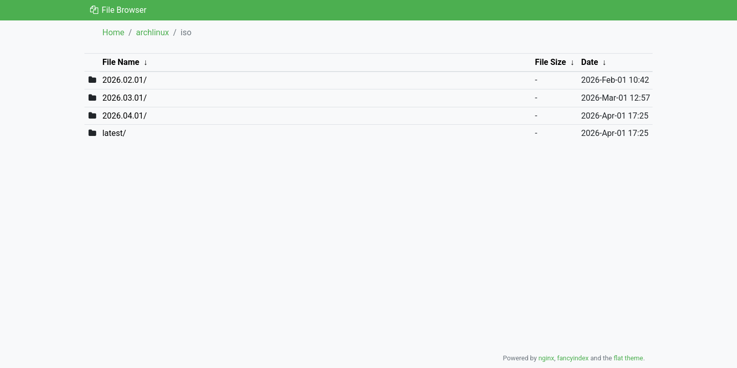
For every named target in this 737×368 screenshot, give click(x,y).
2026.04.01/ (124, 116)
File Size (550, 62)
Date (589, 62)
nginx (546, 358)
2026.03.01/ (124, 98)
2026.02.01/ (124, 80)
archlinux (152, 32)
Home (113, 32)
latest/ (114, 133)
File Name (120, 62)
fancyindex (573, 358)
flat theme (628, 358)
